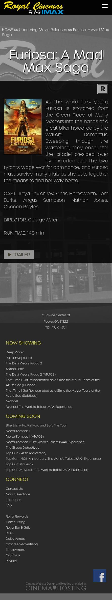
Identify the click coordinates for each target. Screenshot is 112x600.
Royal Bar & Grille (18, 527)
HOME (7, 29)
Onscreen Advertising (22, 544)
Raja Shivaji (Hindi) (19, 358)
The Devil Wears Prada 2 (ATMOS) (31, 374)
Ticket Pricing (15, 522)
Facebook (13, 500)
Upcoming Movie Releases (43, 29)
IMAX (10, 533)
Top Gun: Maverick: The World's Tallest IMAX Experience (47, 470)
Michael (12, 401)
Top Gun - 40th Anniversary (26, 453)
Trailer (19, 254)
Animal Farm (15, 369)
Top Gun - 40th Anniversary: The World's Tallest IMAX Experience (53, 458)
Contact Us (14, 489)
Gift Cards (13, 555)
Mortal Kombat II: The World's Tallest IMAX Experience (45, 442)
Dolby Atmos (15, 538)
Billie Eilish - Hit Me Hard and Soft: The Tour (36, 425)
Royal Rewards (17, 516)
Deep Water (15, 352)
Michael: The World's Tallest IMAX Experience (39, 407)
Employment (15, 550)
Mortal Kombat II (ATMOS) (25, 436)
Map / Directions (18, 494)
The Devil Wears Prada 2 (24, 363)
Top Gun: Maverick (20, 464)
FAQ (9, 505)
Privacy (11, 561)
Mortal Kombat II (18, 431)
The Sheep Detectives (22, 447)
